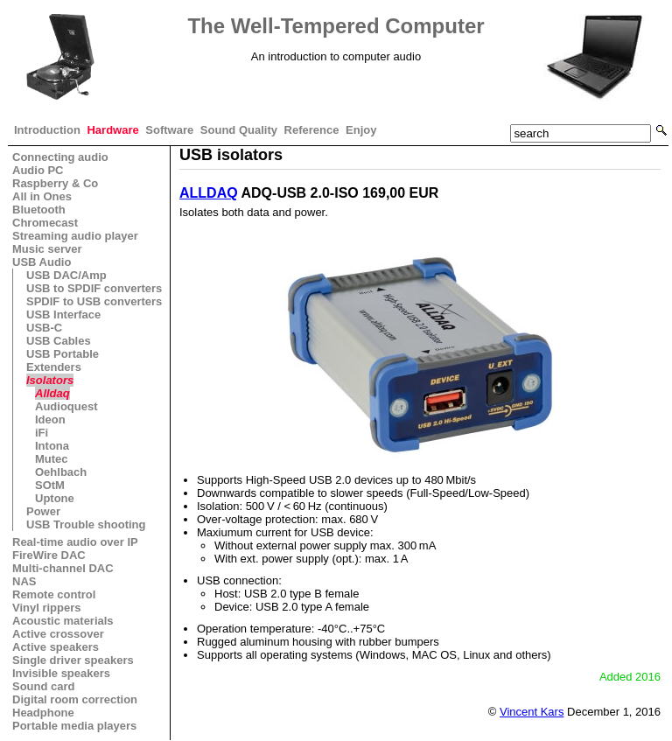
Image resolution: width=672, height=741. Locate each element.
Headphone (43, 712)
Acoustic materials (63, 620)
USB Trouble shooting (86, 524)
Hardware (112, 129)
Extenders (53, 367)
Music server (47, 248)
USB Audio (41, 262)
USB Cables (58, 340)
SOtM (50, 485)
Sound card (43, 686)
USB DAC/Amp (66, 275)
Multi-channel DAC (63, 568)
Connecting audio (60, 157)
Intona (52, 445)
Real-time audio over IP (75, 542)
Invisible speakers (61, 673)
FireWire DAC (49, 555)
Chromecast (45, 222)
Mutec (51, 458)
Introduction (47, 129)
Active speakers (55, 647)
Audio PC (38, 170)
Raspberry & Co (55, 183)
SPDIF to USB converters (94, 301)
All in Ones (42, 196)
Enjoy (361, 129)
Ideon (50, 419)
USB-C (44, 327)
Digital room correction (74, 699)
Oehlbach (61, 472)
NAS (24, 581)
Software (169, 129)
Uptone (54, 498)
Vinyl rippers (46, 607)
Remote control (53, 594)
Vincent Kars (532, 711)
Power (43, 511)
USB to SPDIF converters (94, 288)
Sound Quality (238, 129)
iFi (41, 432)
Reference (312, 129)
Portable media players (74, 725)
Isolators (50, 380)
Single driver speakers (73, 660)
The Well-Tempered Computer (335, 26)
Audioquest (66, 406)
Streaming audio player (75, 235)
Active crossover (58, 633)
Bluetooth (39, 209)
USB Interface (63, 314)
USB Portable (62, 353)
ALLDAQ (208, 192)
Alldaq (52, 393)
